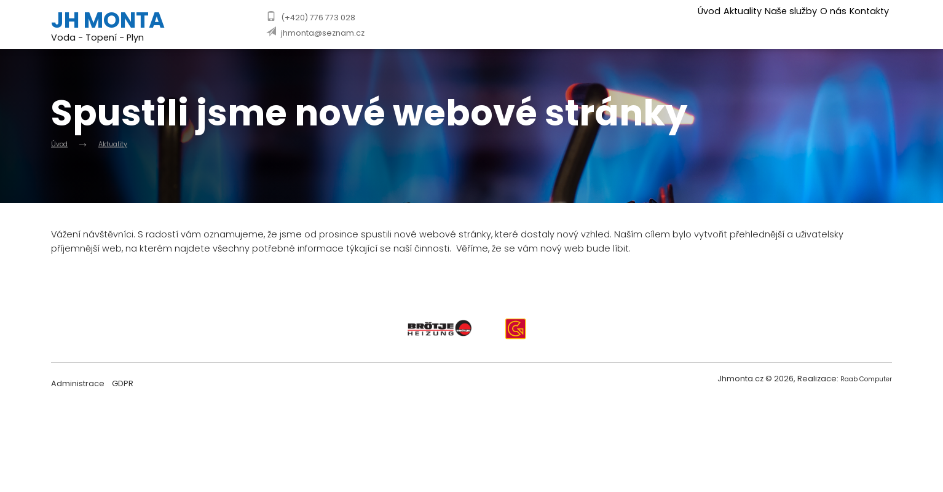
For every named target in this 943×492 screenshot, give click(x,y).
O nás (813, 23)
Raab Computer (859, 383)
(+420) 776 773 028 (318, 17)
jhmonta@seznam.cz (323, 33)
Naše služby (756, 23)
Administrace (78, 387)
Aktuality (693, 23)
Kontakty (863, 23)
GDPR (122, 387)
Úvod (645, 23)
